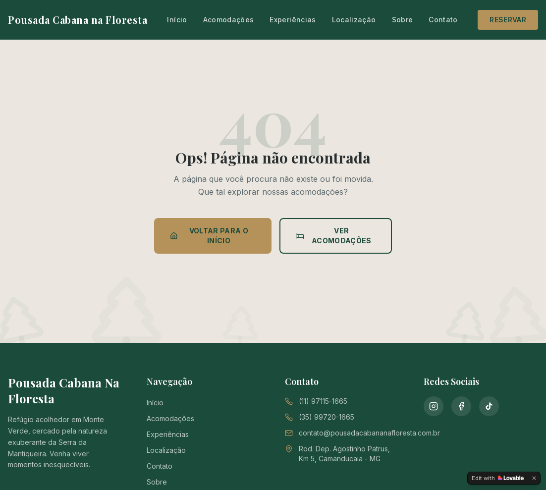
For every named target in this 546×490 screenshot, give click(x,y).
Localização (354, 19)
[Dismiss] (534, 478)
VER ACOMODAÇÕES (334, 235)
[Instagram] (433, 406)
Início (177, 19)
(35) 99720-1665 (326, 417)
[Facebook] (461, 406)
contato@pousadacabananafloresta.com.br (369, 433)
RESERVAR (508, 19)
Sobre (402, 19)
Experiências (293, 19)
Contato (443, 19)
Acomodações (228, 19)
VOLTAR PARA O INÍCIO (209, 235)
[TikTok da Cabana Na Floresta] (489, 406)
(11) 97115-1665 (323, 401)
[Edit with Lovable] (498, 478)
